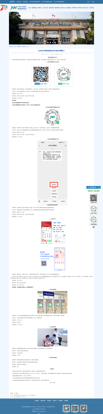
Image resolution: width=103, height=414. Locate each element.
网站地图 (60, 400)
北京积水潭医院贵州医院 (35, 1)
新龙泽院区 (25, 1)
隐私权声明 (43, 400)
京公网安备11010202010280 (39, 409)
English (88, 1)
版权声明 (49, 400)
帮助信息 (66, 400)
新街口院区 (12, 1)
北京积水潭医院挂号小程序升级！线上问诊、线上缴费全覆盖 (24, 395)
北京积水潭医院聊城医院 (59, 1)
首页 (14, 46)
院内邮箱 (37, 400)
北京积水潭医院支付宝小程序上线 (20, 396)
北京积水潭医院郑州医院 (47, 1)
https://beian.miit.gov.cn (41, 411)
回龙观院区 (18, 1)
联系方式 (55, 400)
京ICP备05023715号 (51, 406)
